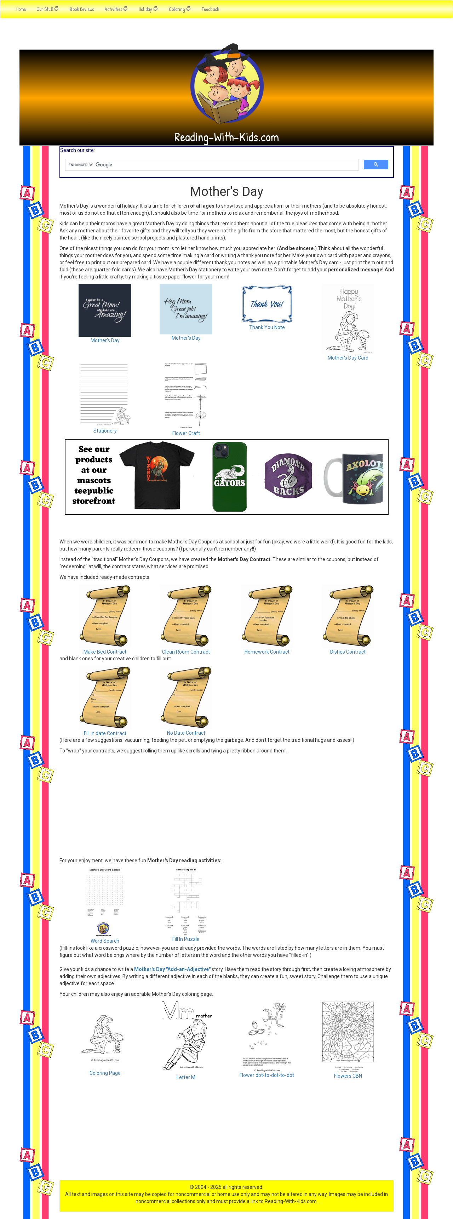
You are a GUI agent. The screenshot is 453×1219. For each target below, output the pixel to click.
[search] (211, 165)
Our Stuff (47, 9)
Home (21, 9)
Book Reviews (82, 9)
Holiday (148, 9)
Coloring (180, 9)
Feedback (210, 9)
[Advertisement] (226, 564)
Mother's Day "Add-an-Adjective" (172, 969)
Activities (116, 9)
